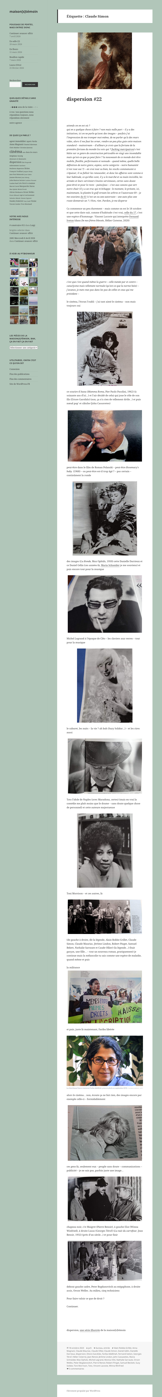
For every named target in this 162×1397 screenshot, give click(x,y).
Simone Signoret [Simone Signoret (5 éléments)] (26, 198)
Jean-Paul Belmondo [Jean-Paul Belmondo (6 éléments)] (17, 174)
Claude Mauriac (83, 1351)
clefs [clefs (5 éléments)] (24, 152)
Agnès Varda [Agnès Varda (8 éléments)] (31, 141)
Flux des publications (19, 374)
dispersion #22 (84, 99)
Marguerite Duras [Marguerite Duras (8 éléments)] (27, 186)
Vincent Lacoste (100, 1365)
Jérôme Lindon (105, 1356)
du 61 (84, 196)
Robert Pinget (112, 1362)
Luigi (32, 225)
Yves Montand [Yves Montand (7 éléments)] (26, 204)
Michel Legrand (96, 1359)
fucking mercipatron (123, 149)
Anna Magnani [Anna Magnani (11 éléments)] (16, 144)
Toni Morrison (80, 1365)
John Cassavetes (120, 1356)
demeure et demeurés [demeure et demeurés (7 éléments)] (18, 159)
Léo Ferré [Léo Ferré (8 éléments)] (23, 183)
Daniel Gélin (123, 1351)
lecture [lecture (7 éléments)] (22, 180)
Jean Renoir (92, 1356)
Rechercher (15, 80)
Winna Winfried (116, 1365)
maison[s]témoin (24, 11)
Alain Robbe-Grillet (122, 1348)
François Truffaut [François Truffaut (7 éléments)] (16, 171)
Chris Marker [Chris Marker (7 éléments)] (15, 147)
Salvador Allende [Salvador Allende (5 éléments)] (15, 198)
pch (90, 1348)
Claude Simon (110, 1351)
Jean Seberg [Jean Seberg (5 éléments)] (25, 177)
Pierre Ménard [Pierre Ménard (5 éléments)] (14, 195)
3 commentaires (76, 1368)
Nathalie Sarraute (124, 1359)
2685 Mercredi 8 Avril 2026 (22, 238)
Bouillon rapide (17, 57)
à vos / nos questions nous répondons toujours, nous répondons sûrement (22, 115)
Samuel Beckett (127, 1362)
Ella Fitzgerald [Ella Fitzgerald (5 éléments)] (26, 162)
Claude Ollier (97, 1351)
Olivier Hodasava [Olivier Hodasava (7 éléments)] (16, 192)
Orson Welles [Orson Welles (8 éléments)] (28, 192)
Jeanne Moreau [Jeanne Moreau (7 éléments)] (15, 177)
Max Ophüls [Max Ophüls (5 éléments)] (13, 189)
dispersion (81, 1354)
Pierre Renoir (99, 1362)
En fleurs (14, 49)
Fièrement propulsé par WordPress (83, 1390)
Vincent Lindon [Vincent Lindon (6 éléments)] (15, 204)
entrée (107, 1348)
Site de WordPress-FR (20, 384)
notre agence (16, 122)
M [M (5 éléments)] (28, 183)
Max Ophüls (82, 1359)
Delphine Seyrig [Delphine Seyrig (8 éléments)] (16, 156)
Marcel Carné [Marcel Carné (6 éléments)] (14, 186)
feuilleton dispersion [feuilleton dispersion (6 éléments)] (17, 168)
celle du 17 (130, 212)
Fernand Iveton (125, 1354)
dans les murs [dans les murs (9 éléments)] (31, 152)
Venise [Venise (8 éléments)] (33, 201)
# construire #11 (17, 225)
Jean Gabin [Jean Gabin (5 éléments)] (28, 174)
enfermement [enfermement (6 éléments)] (14, 165)
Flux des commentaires (20, 379)
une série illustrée (90, 1330)
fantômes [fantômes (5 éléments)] (22, 165)
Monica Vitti (110, 1359)
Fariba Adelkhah (109, 1354)
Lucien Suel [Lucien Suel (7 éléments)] (14, 183)
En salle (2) (15, 41)
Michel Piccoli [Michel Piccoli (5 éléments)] (22, 189)
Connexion (15, 369)
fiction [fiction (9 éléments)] (27, 168)
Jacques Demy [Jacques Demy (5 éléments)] (27, 171)
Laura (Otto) (15, 65)
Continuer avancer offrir (21, 33)
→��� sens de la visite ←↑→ (24, 107)
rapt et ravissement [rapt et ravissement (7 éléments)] (27, 195)
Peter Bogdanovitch (83, 1362)
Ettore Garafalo (94, 1354)
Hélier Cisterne (79, 1356)
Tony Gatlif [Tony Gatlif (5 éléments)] (27, 201)
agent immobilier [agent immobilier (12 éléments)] (18, 141)
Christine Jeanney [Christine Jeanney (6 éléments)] (26, 148)
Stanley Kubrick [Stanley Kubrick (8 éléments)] (16, 201)
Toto (90, 1365)
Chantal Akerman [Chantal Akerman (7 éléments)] (30, 144)
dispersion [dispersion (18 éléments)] (15, 162)
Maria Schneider (110, 565)
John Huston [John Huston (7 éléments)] (14, 180)
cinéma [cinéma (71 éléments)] (16, 151)
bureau (99, 1348)
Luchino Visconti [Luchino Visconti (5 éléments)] (30, 180)
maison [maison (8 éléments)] (32, 183)
